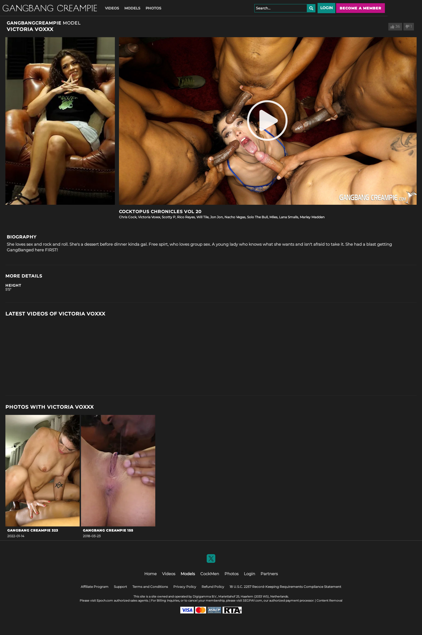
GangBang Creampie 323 (32, 530)
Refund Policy (213, 587)
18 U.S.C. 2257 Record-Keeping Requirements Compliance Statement (285, 587)
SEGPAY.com (252, 600)
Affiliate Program (94, 587)
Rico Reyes (186, 217)
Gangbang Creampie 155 (108, 530)
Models (132, 8)
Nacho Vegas (234, 217)
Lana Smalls (288, 217)
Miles (273, 217)
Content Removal (329, 600)
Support (120, 587)
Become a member (360, 8)
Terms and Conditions (150, 587)
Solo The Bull (257, 217)
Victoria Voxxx (149, 217)
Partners (269, 573)
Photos (153, 8)
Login (326, 7)
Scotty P (168, 217)
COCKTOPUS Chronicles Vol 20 (160, 211)
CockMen (209, 573)
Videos (112, 8)
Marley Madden (312, 217)
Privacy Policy (184, 587)
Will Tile (202, 217)
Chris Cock (127, 217)
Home (150, 573)
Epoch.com (105, 600)
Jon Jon (216, 217)
